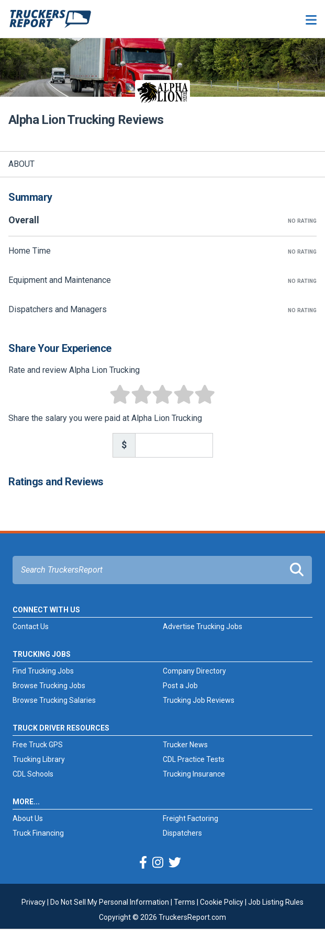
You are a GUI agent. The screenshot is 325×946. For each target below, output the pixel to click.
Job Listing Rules (276, 902)
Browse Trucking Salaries (54, 700)
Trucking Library (39, 759)
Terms (184, 902)
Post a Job (180, 685)
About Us (28, 818)
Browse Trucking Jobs (49, 685)
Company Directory (194, 671)
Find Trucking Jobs (43, 671)
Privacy (33, 902)
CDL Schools (33, 774)
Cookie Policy (221, 902)
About (21, 164)
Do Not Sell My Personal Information (109, 902)
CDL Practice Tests (194, 759)
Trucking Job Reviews (198, 700)
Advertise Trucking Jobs (202, 626)
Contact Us (31, 626)
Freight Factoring (190, 818)
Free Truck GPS (38, 744)
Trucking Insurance (194, 774)
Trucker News (185, 744)
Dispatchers (182, 833)
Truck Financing (38, 833)
